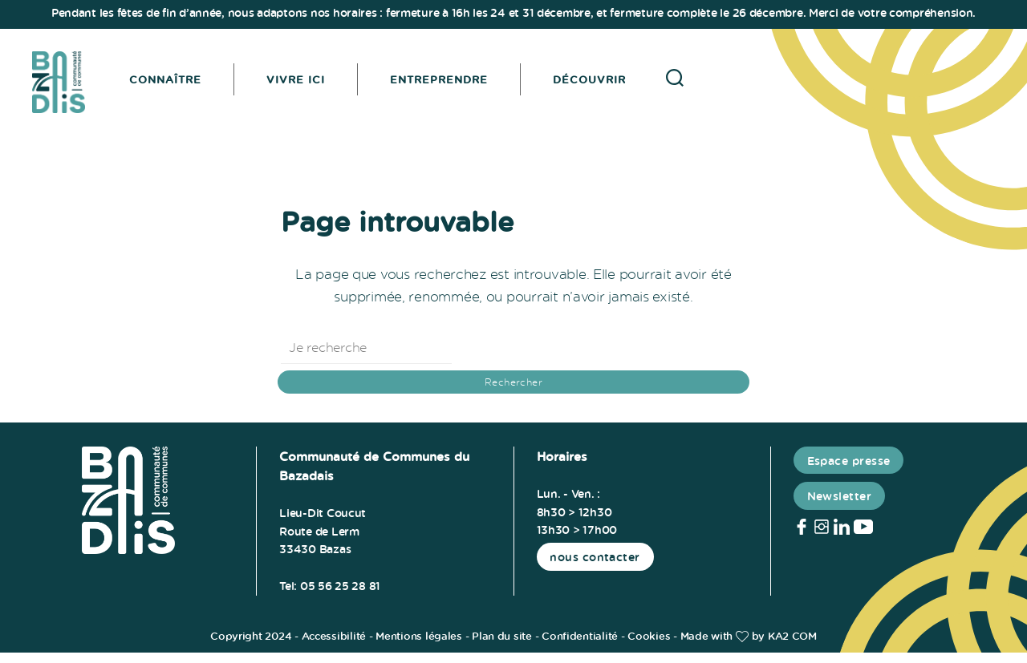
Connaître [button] (175, 84)
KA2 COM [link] (792, 646)
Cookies (648, 646)
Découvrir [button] (598, 84)
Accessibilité (334, 646)
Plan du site (502, 646)
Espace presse (849, 471)
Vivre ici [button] (305, 84)
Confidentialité (580, 646)
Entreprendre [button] (448, 84)
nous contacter (595, 567)
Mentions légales (418, 646)
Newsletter (839, 506)
